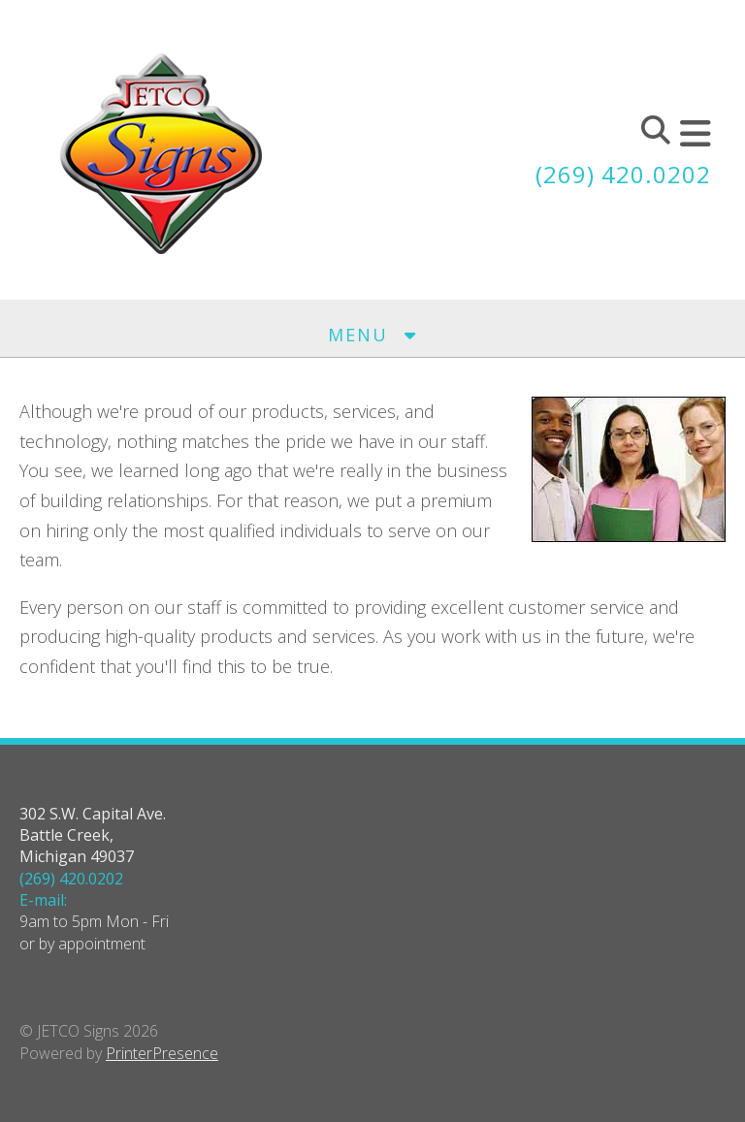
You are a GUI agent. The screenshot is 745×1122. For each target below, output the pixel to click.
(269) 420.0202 (623, 174)
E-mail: (43, 900)
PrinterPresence (162, 1053)
